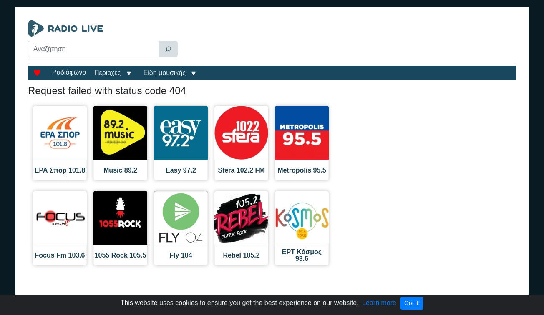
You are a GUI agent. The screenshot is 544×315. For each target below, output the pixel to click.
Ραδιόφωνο (69, 72)
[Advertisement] (348, 41)
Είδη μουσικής (165, 72)
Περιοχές (108, 72)
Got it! (412, 303)
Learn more (379, 302)
